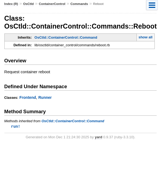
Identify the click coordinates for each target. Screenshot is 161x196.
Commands (79, 4)
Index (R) (11, 4)
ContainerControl (52, 4)
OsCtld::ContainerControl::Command (66, 37)
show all (145, 37)
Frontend (27, 97)
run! (15, 126)
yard (98, 137)
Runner (45, 97)
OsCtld (28, 4)
